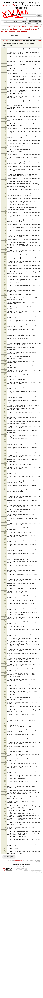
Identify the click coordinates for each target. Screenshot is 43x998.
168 (5, 448)
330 (5, 854)
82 (5, 239)
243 (5, 639)
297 (5, 774)
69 (5, 208)
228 (5, 601)
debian (12, 31)
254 (5, 669)
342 (5, 882)
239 (5, 629)
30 (5, 115)
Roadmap (24, 21)
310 (5, 808)
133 (5, 359)
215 (5, 568)
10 (5, 70)
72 (5, 216)
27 (5, 108)
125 (5, 338)
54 (5, 172)
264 (5, 691)
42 (5, 143)
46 (5, 154)
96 (5, 272)
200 (5, 529)
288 (5, 751)
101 (5, 286)
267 (5, 698)
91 (5, 261)
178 (5, 477)
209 (5, 552)
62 (5, 191)
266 (5, 697)
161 (5, 431)
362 (5, 933)
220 (5, 580)
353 (5, 910)
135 (5, 365)
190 (5, 507)
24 (5, 102)
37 (5, 133)
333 (5, 861)
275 (5, 716)
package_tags (16, 29)
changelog (22, 31)
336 (5, 868)
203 (5, 536)
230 (5, 606)
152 (5, 408)
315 (5, 820)
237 (5, 623)
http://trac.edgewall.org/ (36, 997)
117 (5, 319)
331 (5, 857)
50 (5, 163)
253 (5, 665)
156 (5, 419)
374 (5, 966)
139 (5, 375)
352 (5, 906)
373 (5, 962)
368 (5, 951)
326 (5, 845)
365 (5, 942)
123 (5, 333)
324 (5, 840)
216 (5, 569)
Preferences (38, 19)
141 (5, 380)
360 (5, 930)
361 (5, 931)
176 (5, 471)
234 (5, 614)
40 (5, 140)
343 (5, 885)
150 (5, 403)
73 (5, 219)
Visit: (29, 37)
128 (5, 345)
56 (5, 177)
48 (5, 157)
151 (5, 407)
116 (5, 317)
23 (5, 100)
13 (5, 76)
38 (5, 135)
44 (5, 148)
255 (5, 670)
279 (5, 726)
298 (5, 776)
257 (5, 674)
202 (5, 534)
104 (5, 291)
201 (5, 531)
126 (5, 340)
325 (5, 844)
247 (5, 649)
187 (5, 499)
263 (5, 688)
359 (5, 926)
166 (5, 443)
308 (5, 802)
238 (5, 625)
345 (5, 891)
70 (5, 210)
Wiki (7, 21)
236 (5, 620)
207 (5, 546)
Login (16, 19)
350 (5, 903)
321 (5, 833)
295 (5, 769)
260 (5, 683)
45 (5, 152)
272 (5, 709)
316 (5, 822)
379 (5, 976)
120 (5, 326)
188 (5, 501)
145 (5, 391)
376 (5, 971)
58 (5, 182)
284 (5, 741)
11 (5, 71)
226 (5, 595)
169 (5, 452)
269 (5, 702)
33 (5, 124)
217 (5, 573)
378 (5, 974)
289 (5, 755)
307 (5, 801)
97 (5, 275)
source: (5, 29)
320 (5, 831)
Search (37, 23)
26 (5, 107)
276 (5, 718)
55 (5, 173)
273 (5, 713)
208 (5, 550)
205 (5, 541)
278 (5, 723)
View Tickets (28, 23)
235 (5, 618)
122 (5, 331)
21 (5, 94)
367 (5, 948)
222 (5, 585)
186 (5, 496)
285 (5, 744)
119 (5, 325)
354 (5, 912)
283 (5, 739)
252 (5, 664)
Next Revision (22, 26)
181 (5, 483)
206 (5, 545)
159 (5, 428)
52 (5, 168)
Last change (5, 40)
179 (5, 478)
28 (5, 110)
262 (5, 686)
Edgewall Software (22, 994)
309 (5, 806)
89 (5, 254)
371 (5, 958)
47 (5, 156)
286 (5, 746)
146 (5, 393)
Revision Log (37, 26)
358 (5, 922)
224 (5, 590)
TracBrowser (18, 985)
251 (5, 660)
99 (5, 281)
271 (5, 707)
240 (5, 630)
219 (5, 578)
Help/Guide (23, 19)
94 (5, 268)
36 (5, 129)
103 (5, 289)
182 (5, 487)
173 (5, 462)
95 (5, 270)
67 (5, 201)
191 (5, 508)
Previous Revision (12, 26)
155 (5, 417)
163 (5, 436)
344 (5, 887)
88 (5, 253)
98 (5, 279)
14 (5, 78)
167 (5, 447)
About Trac (30, 19)
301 (5, 785)
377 (5, 972)
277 (5, 721)
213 (5, 562)
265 (5, 693)
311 (5, 810)
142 (5, 384)
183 (5, 488)
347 (5, 894)
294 (5, 767)
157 (5, 422)
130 (5, 350)
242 (5, 635)
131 (5, 354)
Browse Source (35, 21)
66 (5, 199)
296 (5, 772)
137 (5, 370)
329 (5, 852)
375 (5, 967)
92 (5, 263)
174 (5, 466)
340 (5, 876)
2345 (20, 40)
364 (5, 941)
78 (5, 230)
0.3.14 (4, 31)
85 (5, 245)
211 (5, 557)
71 (5, 214)
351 (5, 904)
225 (5, 594)
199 (5, 527)
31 (5, 119)
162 (5, 433)
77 (5, 228)
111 (5, 305)
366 (5, 946)
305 (5, 796)
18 (5, 87)
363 (5, 937)
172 (5, 459)
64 (5, 196)
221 (5, 583)
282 (5, 735)
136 (5, 366)
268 (5, 700)
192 (5, 512)
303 (5, 790)
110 (5, 303)
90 (5, 258)
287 (5, 750)
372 (5, 960)
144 (5, 387)
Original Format (21, 991)
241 (5, 634)
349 (5, 899)
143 (5, 386)
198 (5, 526)
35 (5, 128)
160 (5, 429)
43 (5, 147)
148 (5, 398)
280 (5, 728)
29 (5, 112)
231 (5, 608)
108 (5, 300)
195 (5, 517)
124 (5, 335)
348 (5, 898)
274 (5, 714)
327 (5, 847)
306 (5, 797)
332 (5, 859)
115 (5, 314)
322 (5, 835)
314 (5, 816)
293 (5, 763)
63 (5, 192)
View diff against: (34, 35)
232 (5, 609)
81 (5, 237)
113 (5, 310)
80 (5, 235)
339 (5, 875)
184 (5, 492)
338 (5, 873)
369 (5, 953)
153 (5, 412)
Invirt (5, 5)
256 (5, 672)
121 (5, 330)
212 (5, 561)
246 (5, 648)
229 (5, 604)
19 (5, 91)
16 (5, 84)
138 (5, 371)
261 (5, 684)
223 (5, 589)
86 (5, 249)
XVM (13, 5)
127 (5, 344)
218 (5, 574)
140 (5, 376)
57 (5, 178)
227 (5, 599)
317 (5, 824)
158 (5, 424)
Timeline (14, 21)
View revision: (14, 35)
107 (5, 298)
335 (5, 866)
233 (5, 613)
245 (5, 644)
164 (5, 438)
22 (5, 96)
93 (5, 267)
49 (5, 161)
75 (5, 223)
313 (5, 815)
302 (5, 786)
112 (5, 309)
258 (5, 678)
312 (5, 811)
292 (5, 762)
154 (5, 413)
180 (5, 482)
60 (5, 185)
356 (5, 917)
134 (5, 361)
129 (5, 349)
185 (5, 494)
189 (5, 503)
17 (5, 86)
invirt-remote (31, 29)
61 (5, 187)
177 (5, 473)
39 (5, 138)
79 (5, 231)
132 (5, 356)
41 (5, 142)
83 (5, 240)
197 (5, 522)
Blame (30, 26)
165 (5, 442)
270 (5, 704)
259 (5, 679)
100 (5, 284)
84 (5, 244)
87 (5, 251)
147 (5, 396)
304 (5, 794)
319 (5, 829)
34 (5, 126)
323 (5, 838)
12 (5, 75)
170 (5, 453)
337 (5, 871)
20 (5, 92)
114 (5, 312)
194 (5, 515)
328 (5, 849)
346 (5, 893)
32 (5, 121)
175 (5, 468)
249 (5, 655)
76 (5, 224)
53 (5, 170)
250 (5, 658)
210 (5, 555)
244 (5, 643)
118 (5, 321)
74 (5, 221)
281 (5, 732)
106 (5, 296)
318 (5, 827)
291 (5, 758)
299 (5, 780)
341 (5, 880)
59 (5, 184)
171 (5, 457)
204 (5, 540)
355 (5, 915)
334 (5, 862)
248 (5, 653)
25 (5, 103)
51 (5, 164)
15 (5, 80)
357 (5, 921)
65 (5, 197)
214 (5, 564)
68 (5, 205)
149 (5, 402)
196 (5, 520)
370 (5, 955)
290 (5, 757)
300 (5, 781)
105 (5, 293)
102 (5, 288)
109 (5, 301)
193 (5, 513)
